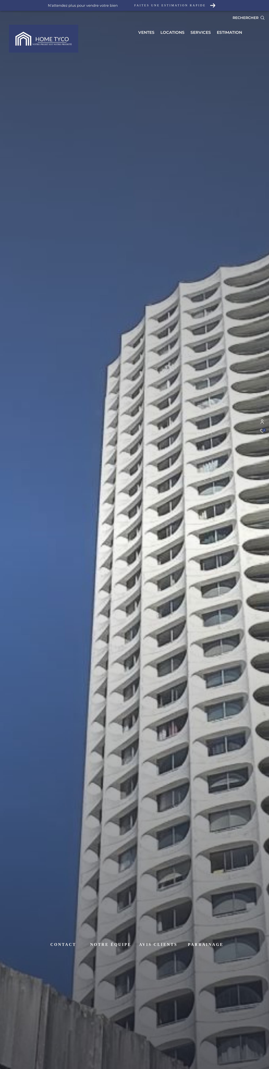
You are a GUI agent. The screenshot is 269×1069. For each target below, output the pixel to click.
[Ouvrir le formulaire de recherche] (249, 18)
